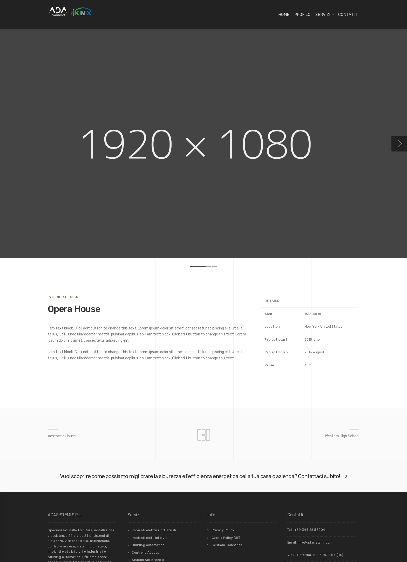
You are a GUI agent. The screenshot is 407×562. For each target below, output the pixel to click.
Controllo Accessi (146, 552)
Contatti (347, 14)
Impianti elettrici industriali (154, 530)
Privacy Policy (223, 530)
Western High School (342, 436)
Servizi (322, 14)
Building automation (148, 545)
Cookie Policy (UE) (226, 538)
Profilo (302, 14)
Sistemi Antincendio (148, 560)
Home (283, 14)
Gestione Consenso (227, 545)
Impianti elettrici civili (149, 538)
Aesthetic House (62, 436)
